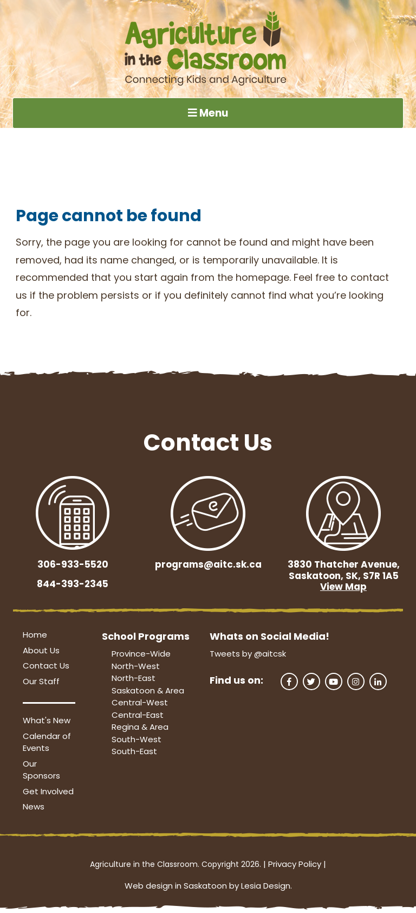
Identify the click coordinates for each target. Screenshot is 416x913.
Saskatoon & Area (148, 690)
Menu (208, 113)
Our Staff (41, 681)
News (33, 806)
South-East (134, 751)
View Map (343, 586)
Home (35, 634)
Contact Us (46, 665)
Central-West (140, 702)
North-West (136, 666)
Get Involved (48, 791)
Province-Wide (141, 653)
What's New (46, 720)
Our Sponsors (41, 770)
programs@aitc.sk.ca (208, 564)
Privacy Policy (294, 864)
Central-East (138, 715)
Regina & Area (140, 726)
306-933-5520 (72, 564)
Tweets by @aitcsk (248, 653)
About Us (41, 650)
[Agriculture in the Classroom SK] (208, 49)
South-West (136, 739)
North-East (133, 678)
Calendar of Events (47, 742)
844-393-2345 (72, 583)
